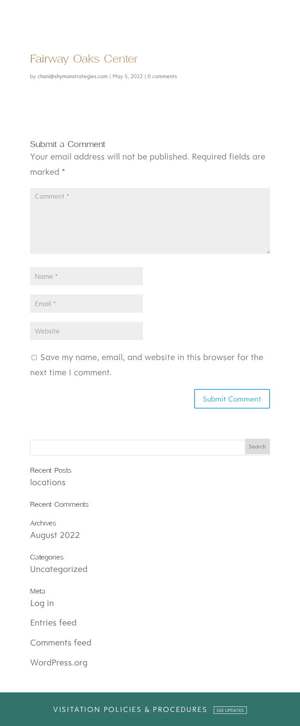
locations (48, 482)
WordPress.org (59, 662)
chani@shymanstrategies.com (73, 76)
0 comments (162, 76)
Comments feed (60, 642)
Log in (42, 602)
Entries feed (53, 622)
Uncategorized (59, 568)
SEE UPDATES (230, 710)
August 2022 (55, 534)
